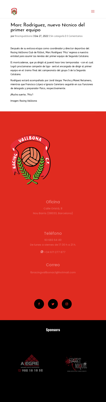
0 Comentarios (75, 36)
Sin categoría (57, 36)
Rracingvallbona (23, 36)
